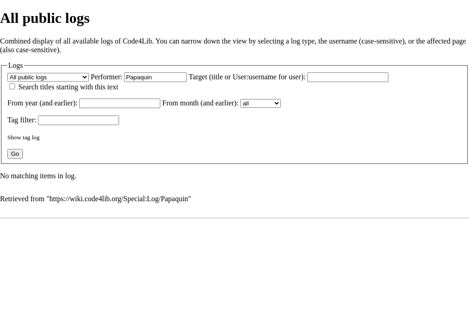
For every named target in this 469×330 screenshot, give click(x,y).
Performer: (106, 77)
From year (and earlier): (42, 103)
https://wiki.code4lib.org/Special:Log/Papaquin (118, 199)
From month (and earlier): (200, 103)
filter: (21, 120)
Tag (12, 120)
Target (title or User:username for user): (247, 77)
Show (14, 137)
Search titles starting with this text (68, 87)
